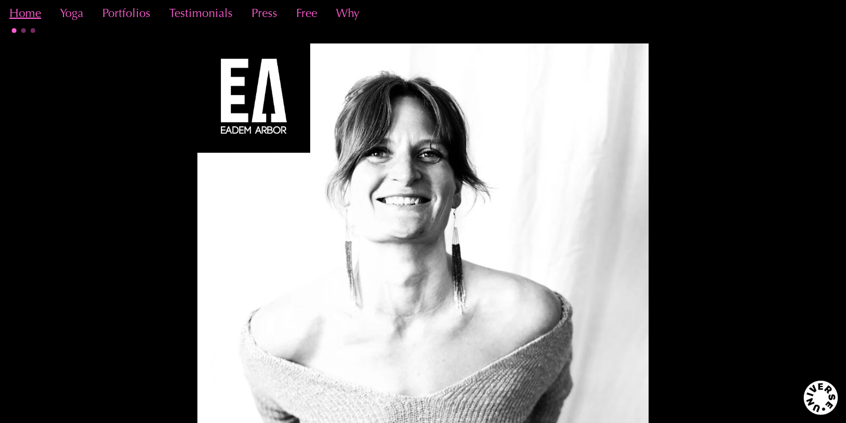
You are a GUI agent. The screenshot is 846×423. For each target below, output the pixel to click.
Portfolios (126, 14)
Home (25, 14)
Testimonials (201, 14)
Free (306, 14)
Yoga (71, 14)
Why (348, 14)
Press (264, 14)
